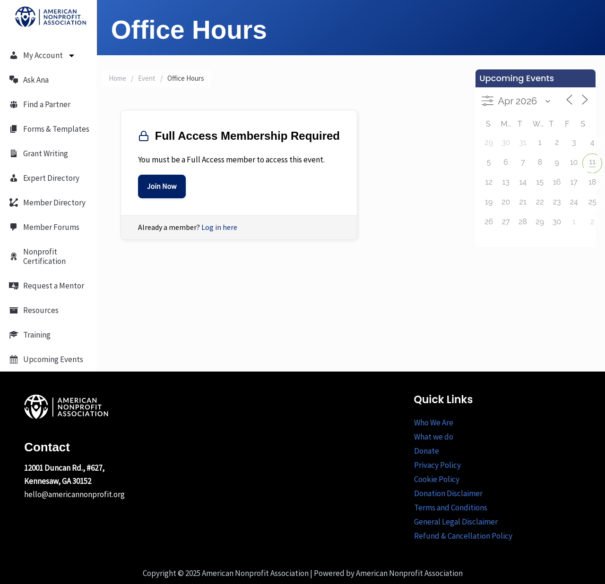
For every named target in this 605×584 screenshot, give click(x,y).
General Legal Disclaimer (456, 521)
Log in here (219, 227)
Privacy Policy (437, 465)
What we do (433, 436)
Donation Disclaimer (448, 493)
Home (117, 78)
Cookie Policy (436, 479)
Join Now (162, 186)
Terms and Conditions (450, 507)
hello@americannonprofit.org (74, 494)
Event (147, 78)
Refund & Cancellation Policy (463, 536)
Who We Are (433, 422)
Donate (426, 451)
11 (592, 161)
